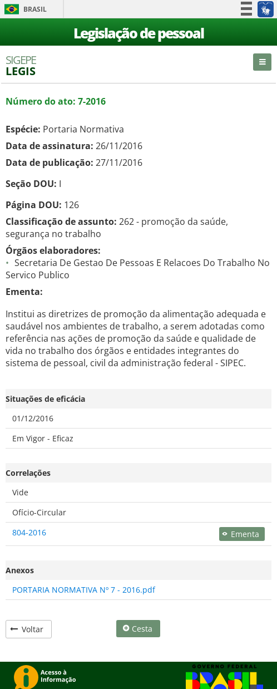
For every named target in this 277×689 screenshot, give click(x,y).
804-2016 (29, 532)
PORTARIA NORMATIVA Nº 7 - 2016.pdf (83, 589)
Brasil (23, 9)
